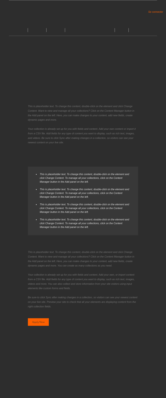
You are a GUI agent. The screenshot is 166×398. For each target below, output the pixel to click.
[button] (38, 322)
